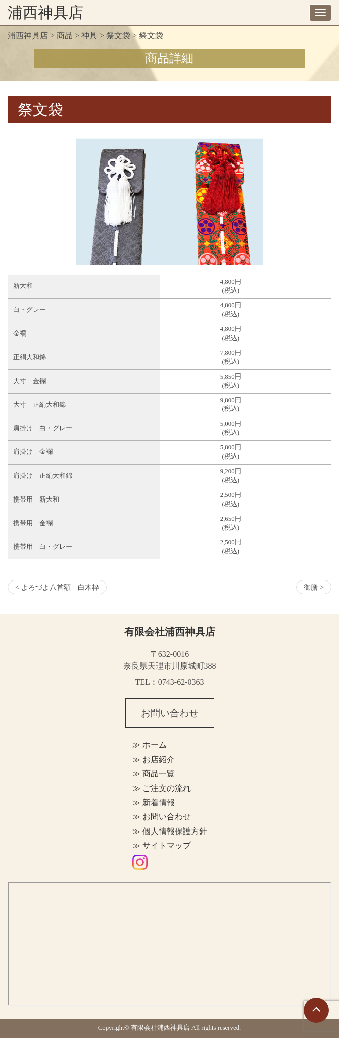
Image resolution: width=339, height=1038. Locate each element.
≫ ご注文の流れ (161, 788)
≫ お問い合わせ (161, 816)
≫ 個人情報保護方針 (169, 831)
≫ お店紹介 (153, 759)
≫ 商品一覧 (153, 773)
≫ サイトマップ (161, 845)
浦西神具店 (45, 12)
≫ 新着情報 (153, 802)
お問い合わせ (170, 713)
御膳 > (314, 587)
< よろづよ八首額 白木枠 (57, 587)
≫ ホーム (149, 744)
